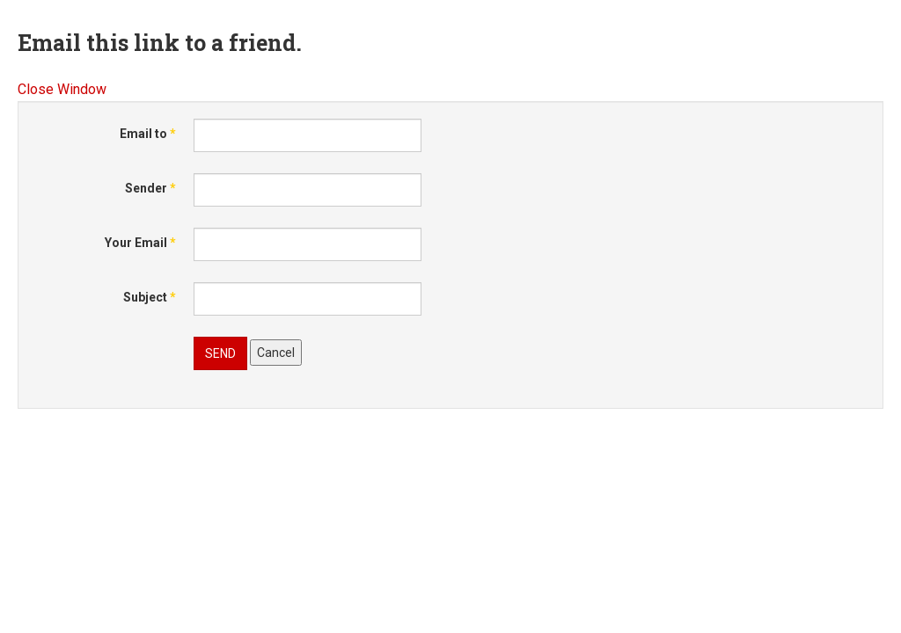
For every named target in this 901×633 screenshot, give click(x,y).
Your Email (140, 243)
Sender (150, 188)
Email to (148, 134)
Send (220, 353)
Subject (149, 297)
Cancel (276, 353)
